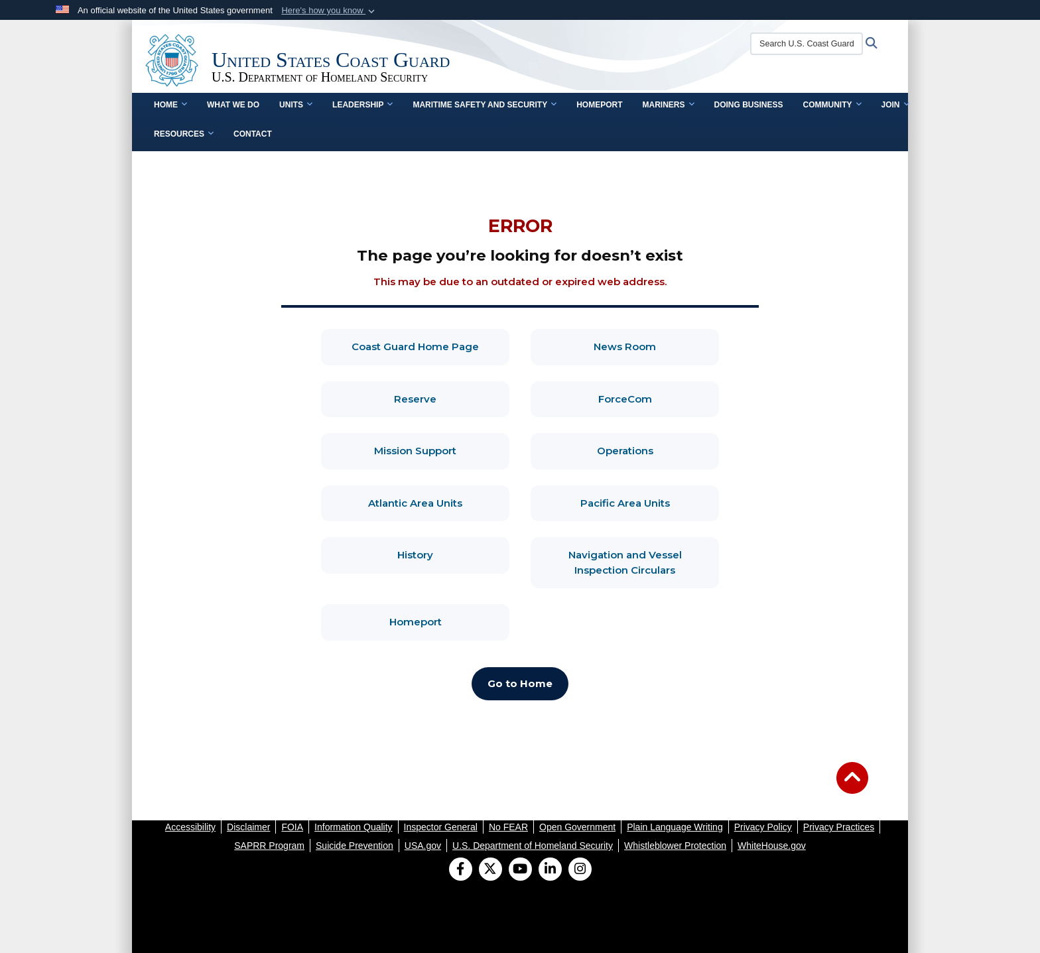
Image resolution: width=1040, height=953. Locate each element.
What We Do (233, 104)
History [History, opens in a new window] (453, 554)
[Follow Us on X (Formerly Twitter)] (490, 870)
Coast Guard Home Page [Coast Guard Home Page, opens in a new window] (430, 346)
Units (295, 104)
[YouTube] (520, 870)
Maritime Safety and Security (484, 104)
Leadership (362, 104)
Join (895, 104)
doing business (748, 104)
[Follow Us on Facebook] (460, 870)
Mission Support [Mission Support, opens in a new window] (441, 450)
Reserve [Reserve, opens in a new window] (451, 398)
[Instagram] (580, 870)
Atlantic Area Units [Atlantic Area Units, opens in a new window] (438, 502)
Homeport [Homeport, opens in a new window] (449, 621)
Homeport (599, 104)
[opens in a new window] (190, 827)
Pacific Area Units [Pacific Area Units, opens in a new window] (650, 502)
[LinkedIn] (550, 870)
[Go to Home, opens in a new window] (520, 684)
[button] (329, 10)
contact (252, 134)
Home (170, 104)
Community (832, 104)
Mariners (668, 104)
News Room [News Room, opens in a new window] (656, 346)
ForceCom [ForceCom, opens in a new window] (659, 398)
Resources (184, 134)
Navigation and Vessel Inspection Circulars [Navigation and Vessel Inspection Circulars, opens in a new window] (644, 562)
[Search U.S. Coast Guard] (806, 43)
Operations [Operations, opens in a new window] (658, 450)
